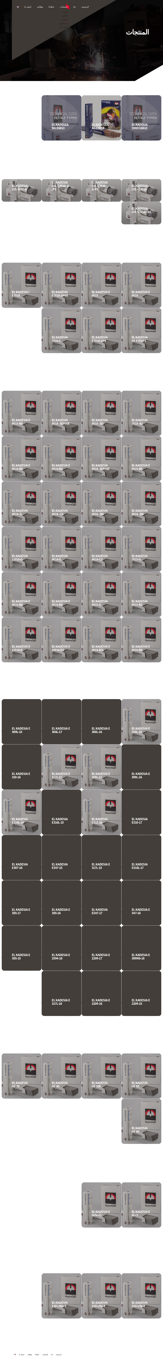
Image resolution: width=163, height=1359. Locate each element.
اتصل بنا (27, 6)
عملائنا (51, 6)
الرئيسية (85, 6)
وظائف (40, 6)
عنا (74, 6)
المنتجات (64, 6)
